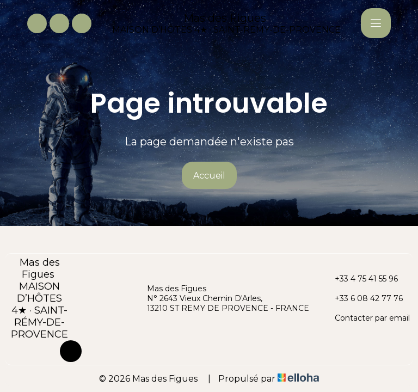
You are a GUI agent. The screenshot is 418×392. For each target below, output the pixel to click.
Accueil (209, 175)
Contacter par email (366, 318)
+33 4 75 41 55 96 (360, 279)
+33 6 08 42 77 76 (362, 298)
